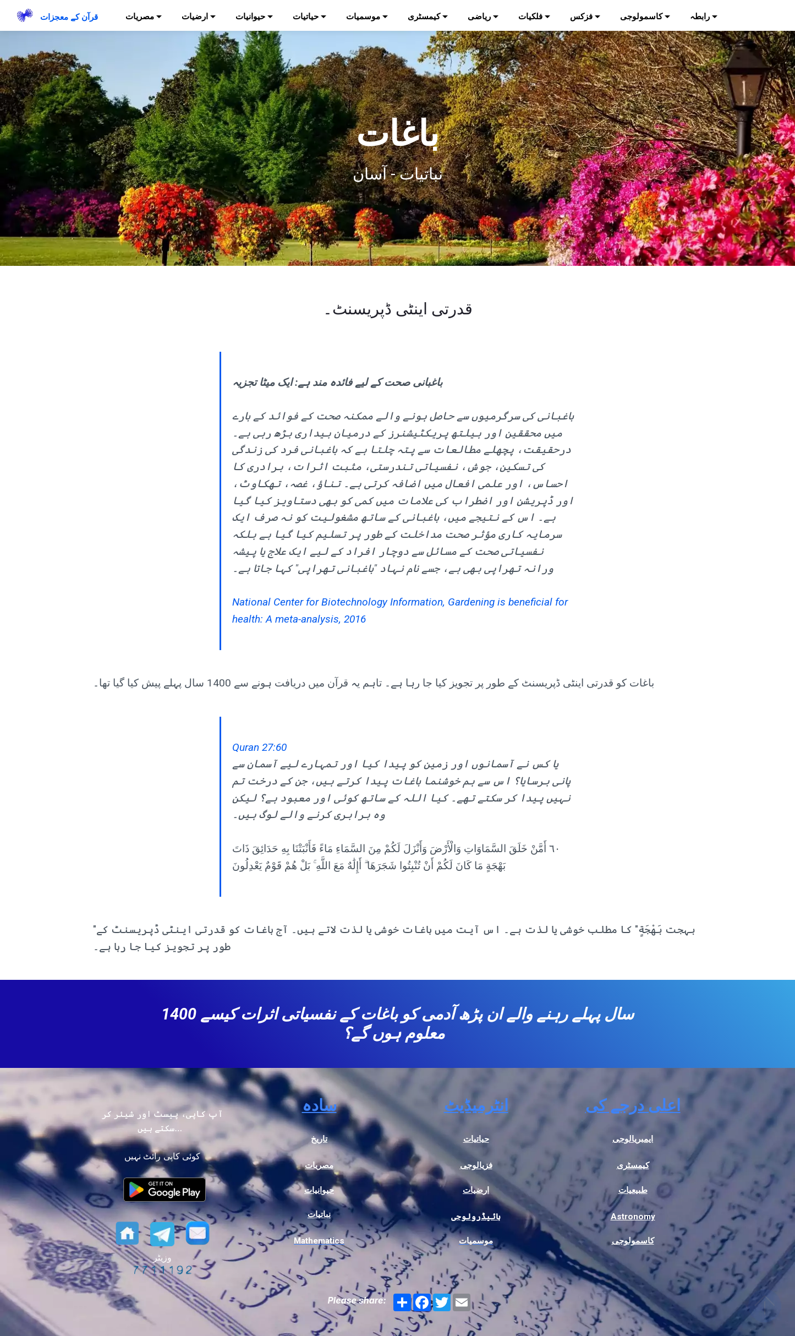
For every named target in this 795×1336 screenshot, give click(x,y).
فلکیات (530, 16)
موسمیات (363, 16)
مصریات (139, 16)
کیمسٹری (424, 16)
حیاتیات (306, 16)
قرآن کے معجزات (69, 17)
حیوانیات (250, 16)
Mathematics (319, 1241)
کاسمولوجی (641, 16)
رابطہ (700, 16)
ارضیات (195, 16)
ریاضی (479, 16)
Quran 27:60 (259, 747)
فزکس (581, 16)
